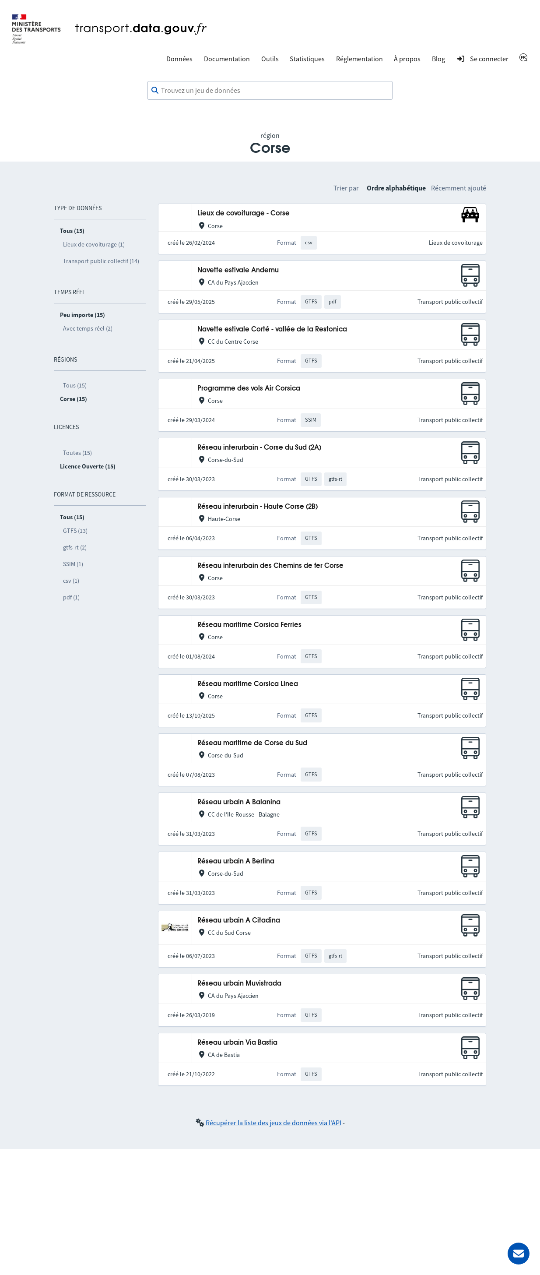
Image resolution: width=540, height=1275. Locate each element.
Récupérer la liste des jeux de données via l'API (273, 1122)
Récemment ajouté (458, 187)
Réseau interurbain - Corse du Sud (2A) (259, 447)
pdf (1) (71, 597)
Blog (438, 58)
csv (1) (71, 581)
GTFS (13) (75, 531)
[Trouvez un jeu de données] (270, 90)
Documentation (227, 58)
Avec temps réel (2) (87, 328)
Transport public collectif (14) (101, 261)
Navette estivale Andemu (238, 270)
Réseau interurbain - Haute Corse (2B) (257, 507)
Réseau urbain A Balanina (239, 802)
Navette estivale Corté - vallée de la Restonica (272, 329)
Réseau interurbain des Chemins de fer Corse (270, 566)
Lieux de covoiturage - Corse (243, 213)
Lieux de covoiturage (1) (94, 244)
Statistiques (307, 58)
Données (179, 58)
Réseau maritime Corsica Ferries (249, 625)
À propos (407, 58)
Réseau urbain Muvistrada (239, 983)
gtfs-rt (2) (75, 547)
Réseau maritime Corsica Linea (247, 684)
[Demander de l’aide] (518, 1253)
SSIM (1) (73, 564)
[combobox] (270, 90)
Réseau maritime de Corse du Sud (252, 743)
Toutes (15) (77, 453)
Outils (270, 58)
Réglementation (359, 58)
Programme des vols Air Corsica (248, 388)
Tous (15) (75, 385)
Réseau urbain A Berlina (235, 861)
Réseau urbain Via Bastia (237, 1042)
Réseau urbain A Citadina (238, 920)
